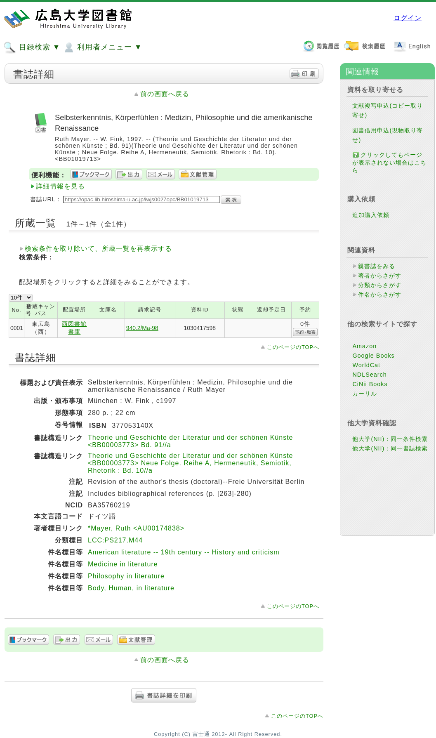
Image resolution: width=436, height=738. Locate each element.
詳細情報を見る (60, 186)
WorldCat (366, 365)
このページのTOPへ (293, 347)
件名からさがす (379, 294)
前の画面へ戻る (164, 93)
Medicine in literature (123, 564)
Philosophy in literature (126, 576)
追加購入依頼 (370, 215)
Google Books (373, 355)
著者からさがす (379, 275)
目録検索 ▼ (31, 47)
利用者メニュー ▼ (102, 47)
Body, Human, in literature (131, 588)
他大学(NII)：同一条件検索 (390, 439)
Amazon (364, 346)
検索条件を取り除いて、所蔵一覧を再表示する (98, 248)
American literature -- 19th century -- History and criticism (184, 552)
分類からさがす (379, 285)
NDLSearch (369, 374)
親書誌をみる (376, 266)
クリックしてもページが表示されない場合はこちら (389, 162)
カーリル (364, 393)
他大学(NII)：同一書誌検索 (390, 448)
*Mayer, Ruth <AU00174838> (136, 528)
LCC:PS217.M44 (115, 540)
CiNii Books (369, 384)
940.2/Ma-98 (142, 328)
